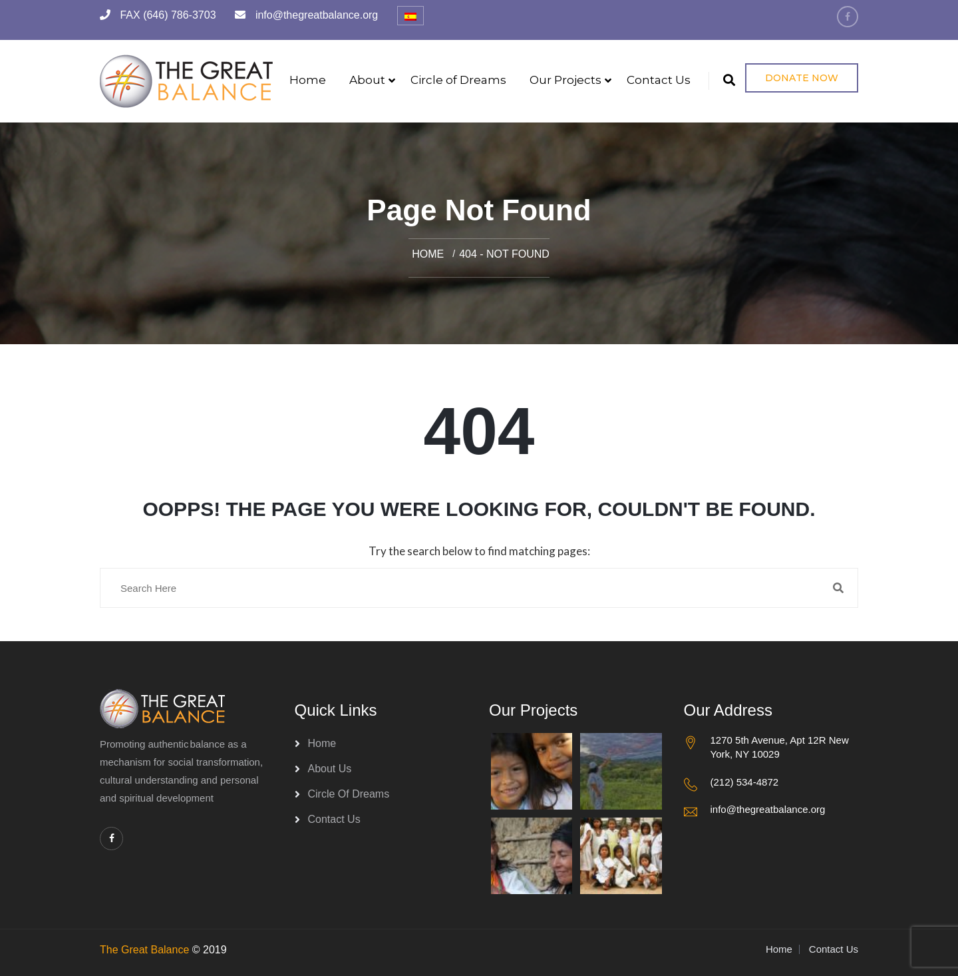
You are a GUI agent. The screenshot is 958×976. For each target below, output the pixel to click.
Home (307, 80)
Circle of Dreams (458, 80)
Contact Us (659, 80)
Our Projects (565, 80)
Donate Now (801, 78)
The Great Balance (144, 949)
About (367, 80)
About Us (330, 768)
